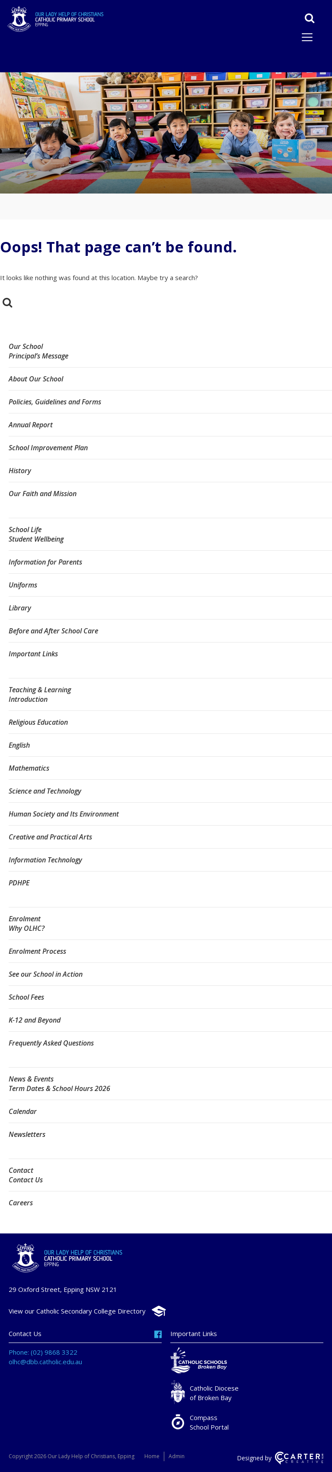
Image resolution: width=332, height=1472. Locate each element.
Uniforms (23, 585)
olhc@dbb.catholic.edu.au (45, 1361)
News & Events (31, 1079)
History (20, 470)
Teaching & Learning (40, 689)
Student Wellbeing (36, 539)
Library (20, 608)
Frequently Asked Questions (51, 1043)
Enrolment (25, 918)
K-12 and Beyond (35, 1020)
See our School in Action (46, 974)
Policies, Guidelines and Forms (55, 402)
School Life (25, 529)
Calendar (23, 1111)
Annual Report (31, 424)
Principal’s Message (38, 356)
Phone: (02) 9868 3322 (43, 1352)
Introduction (28, 699)
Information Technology (45, 860)
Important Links (33, 654)
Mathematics (29, 768)
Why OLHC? (27, 928)
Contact (21, 1170)
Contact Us (26, 1180)
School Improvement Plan (48, 447)
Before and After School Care (53, 631)
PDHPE (19, 883)
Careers (21, 1202)
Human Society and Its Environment (64, 814)
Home (152, 1456)
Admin (177, 1456)
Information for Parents (45, 562)
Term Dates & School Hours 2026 (59, 1088)
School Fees (26, 997)
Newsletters (27, 1134)
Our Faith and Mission (43, 493)
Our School (26, 346)
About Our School (36, 379)
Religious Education (38, 722)
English (19, 745)
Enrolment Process (37, 951)
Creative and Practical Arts (50, 837)
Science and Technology (45, 791)
